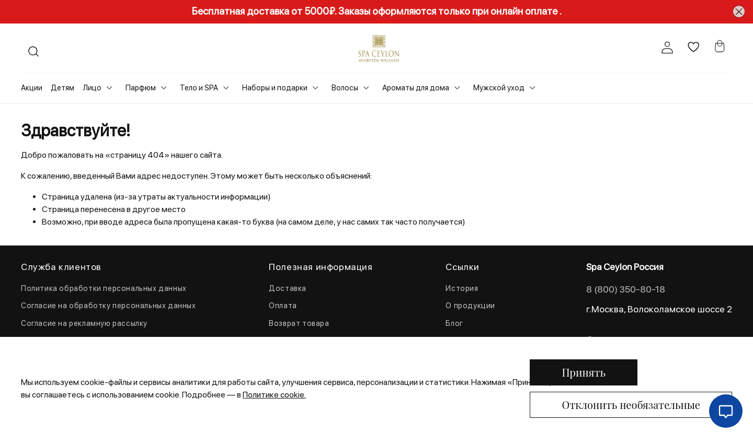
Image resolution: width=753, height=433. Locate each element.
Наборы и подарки (274, 87)
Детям (62, 87)
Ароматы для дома (415, 87)
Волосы (345, 87)
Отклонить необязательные (631, 404)
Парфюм (141, 87)
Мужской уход (498, 87)
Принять (584, 372)
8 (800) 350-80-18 (625, 289)
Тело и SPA (199, 87)
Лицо (92, 87)
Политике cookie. (274, 395)
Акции (31, 87)
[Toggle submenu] (109, 88)
